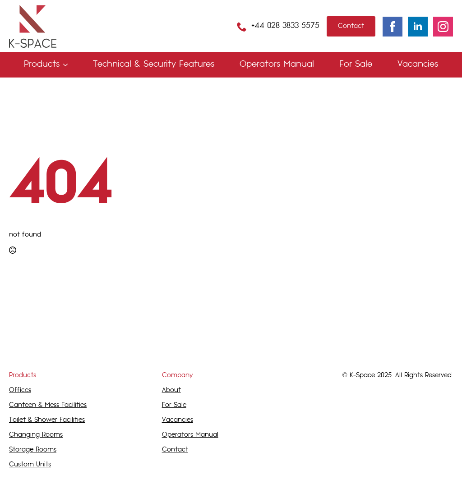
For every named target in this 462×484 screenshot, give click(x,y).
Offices (20, 390)
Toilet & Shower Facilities (47, 420)
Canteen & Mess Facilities (48, 405)
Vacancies (417, 64)
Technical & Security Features (153, 64)
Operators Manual (277, 64)
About (171, 390)
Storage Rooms (32, 450)
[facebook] (392, 27)
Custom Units (30, 464)
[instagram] (443, 27)
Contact (175, 450)
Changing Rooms (36, 435)
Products (42, 64)
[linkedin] (418, 27)
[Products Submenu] (67, 65)
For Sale (355, 64)
